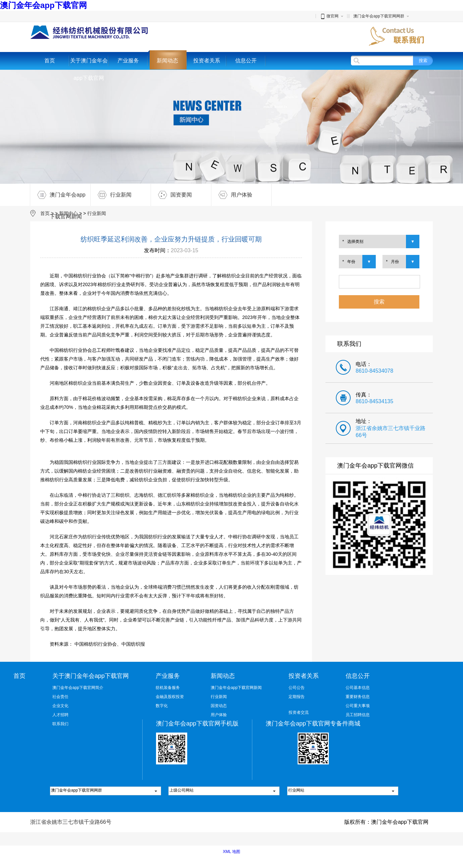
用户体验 (231, 195)
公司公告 (297, 687)
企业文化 (60, 705)
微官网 (329, 16)
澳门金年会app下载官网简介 (77, 687)
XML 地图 (231, 851)
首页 (49, 60)
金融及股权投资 (170, 696)
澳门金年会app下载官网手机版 (197, 723)
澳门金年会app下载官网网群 (378, 16)
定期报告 (297, 696)
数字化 (162, 705)
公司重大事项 (358, 705)
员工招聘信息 (358, 714)
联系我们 (60, 723)
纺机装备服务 (168, 687)
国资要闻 (171, 195)
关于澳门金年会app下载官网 (89, 69)
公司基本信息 (358, 687)
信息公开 (246, 60)
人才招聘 (60, 714)
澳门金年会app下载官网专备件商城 (313, 723)
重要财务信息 (358, 696)
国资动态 (219, 705)
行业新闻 (111, 195)
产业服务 (128, 60)
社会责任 (60, 696)
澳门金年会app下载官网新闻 (58, 195)
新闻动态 (167, 60)
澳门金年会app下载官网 (43, 5)
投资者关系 (206, 60)
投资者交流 (299, 712)
